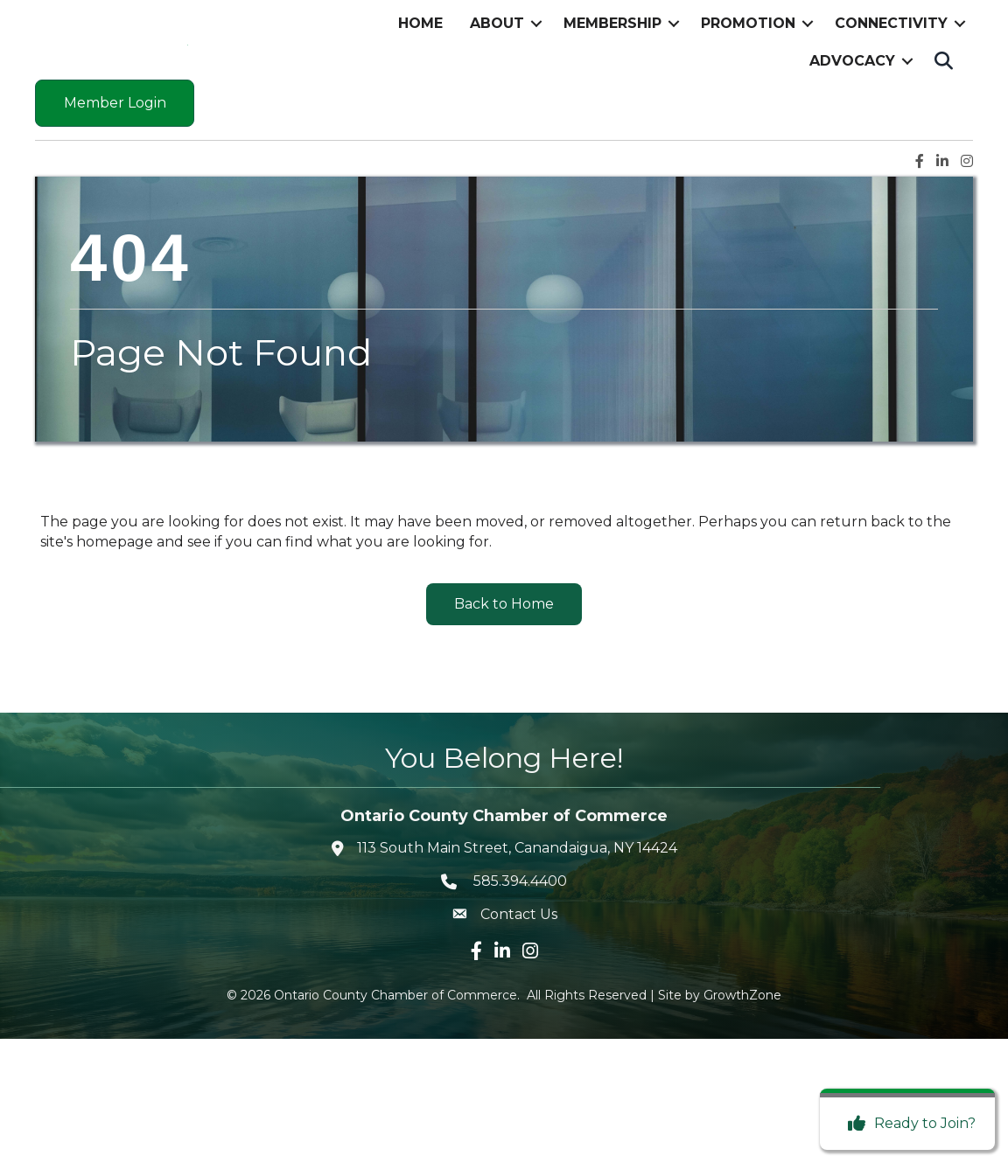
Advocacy (852, 123)
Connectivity (891, 85)
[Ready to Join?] (907, 1123)
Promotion (748, 85)
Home (420, 85)
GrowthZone (742, 1119)
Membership (613, 85)
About (497, 85)
